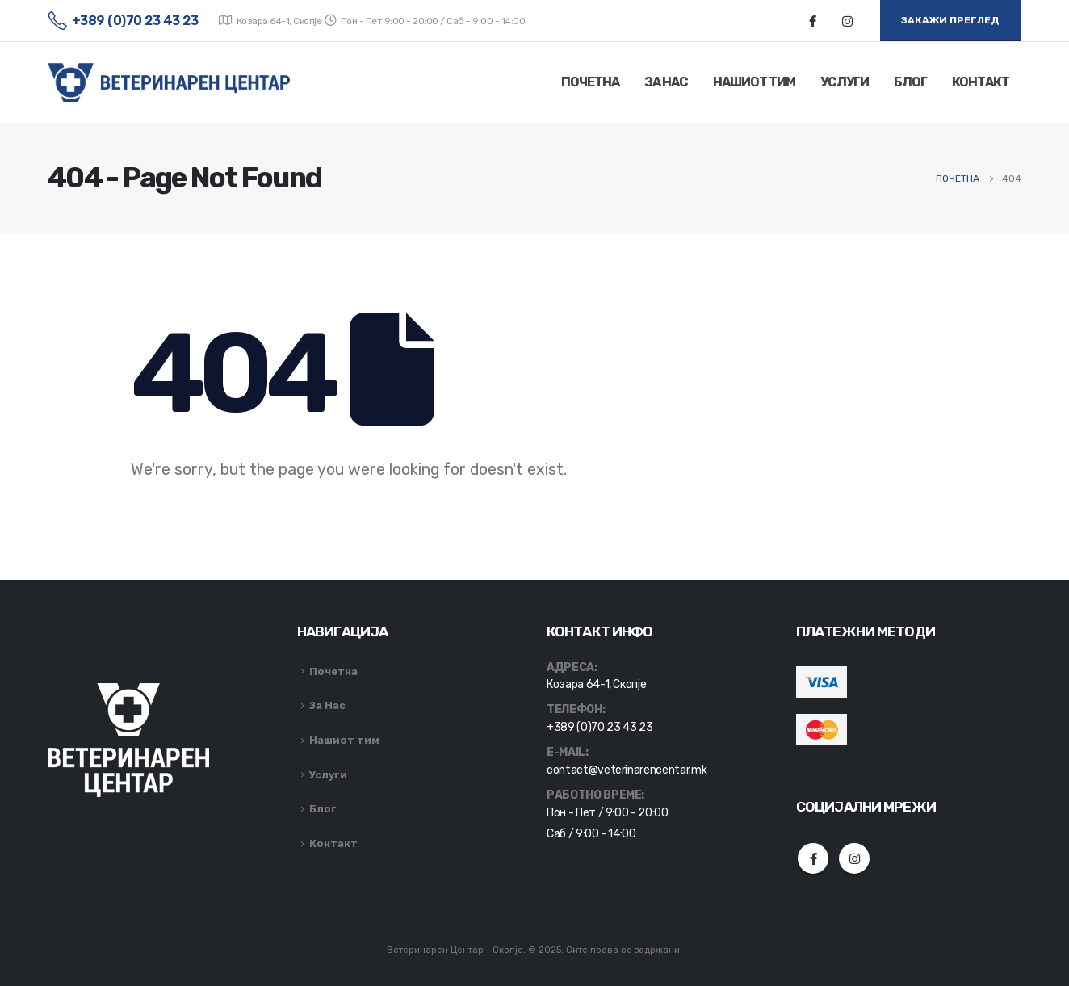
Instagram (854, 858)
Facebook (813, 858)
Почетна (590, 82)
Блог (910, 82)
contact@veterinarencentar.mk (626, 770)
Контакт (980, 82)
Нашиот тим (754, 82)
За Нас (666, 82)
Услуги (844, 82)
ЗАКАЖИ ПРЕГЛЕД (950, 20)
